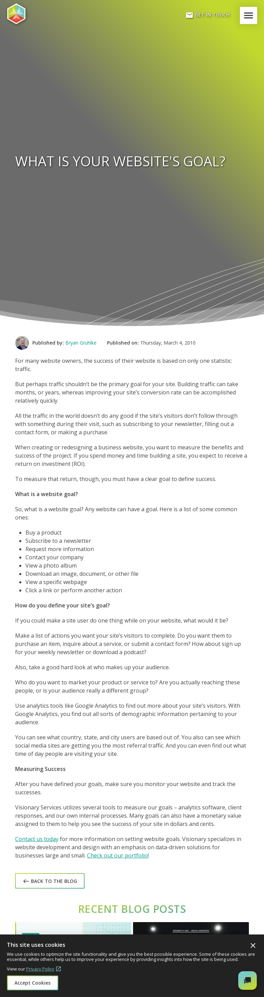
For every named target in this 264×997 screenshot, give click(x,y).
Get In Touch (207, 15)
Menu (250, 15)
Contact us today (36, 839)
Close (253, 945)
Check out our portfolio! (118, 855)
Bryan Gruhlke (81, 342)
